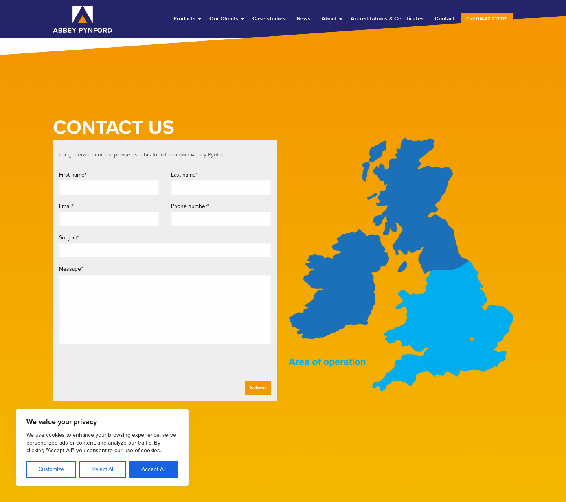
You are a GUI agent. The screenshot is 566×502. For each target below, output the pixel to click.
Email (66, 206)
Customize (51, 469)
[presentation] (119, 365)
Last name (184, 174)
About (329, 18)
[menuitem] (186, 19)
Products (184, 18)
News (303, 18)
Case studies (268, 18)
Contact (445, 18)
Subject (69, 237)
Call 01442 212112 (486, 19)
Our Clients (224, 18)
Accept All (154, 469)
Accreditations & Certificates (387, 18)
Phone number (190, 206)
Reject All (103, 469)
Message (71, 269)
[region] (102, 447)
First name (72, 174)
